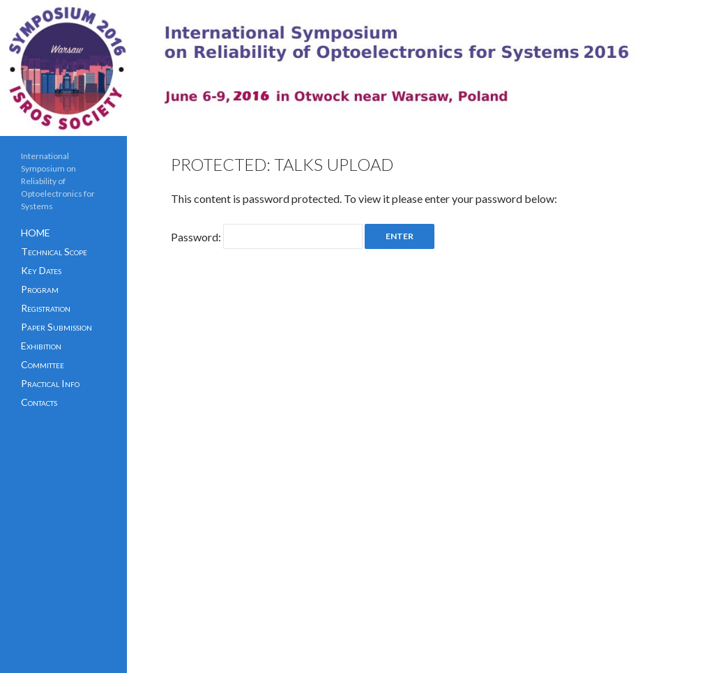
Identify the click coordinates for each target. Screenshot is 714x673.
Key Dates (41, 270)
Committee (42, 364)
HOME (35, 233)
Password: (267, 236)
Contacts (39, 402)
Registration (45, 308)
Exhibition (41, 345)
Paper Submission (56, 327)
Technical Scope (54, 251)
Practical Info (50, 383)
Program (40, 289)
